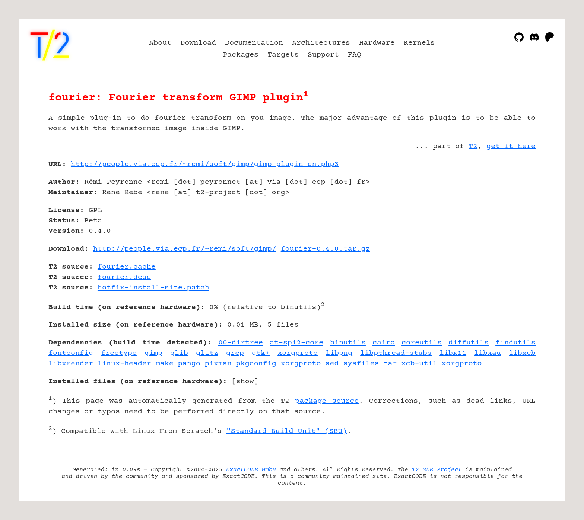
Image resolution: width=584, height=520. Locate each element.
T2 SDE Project (436, 469)
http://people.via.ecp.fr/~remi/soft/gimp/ (184, 249)
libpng (339, 353)
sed (332, 363)
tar (390, 363)
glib (179, 353)
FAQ (354, 55)
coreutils (422, 342)
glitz (207, 353)
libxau (487, 353)
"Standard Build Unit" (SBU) (286, 431)
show (245, 381)
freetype (119, 353)
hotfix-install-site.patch (153, 287)
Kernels (419, 43)
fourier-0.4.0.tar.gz (325, 249)
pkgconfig (256, 363)
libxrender (70, 363)
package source (327, 401)
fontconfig (70, 353)
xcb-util (419, 363)
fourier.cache (127, 267)
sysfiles (361, 363)
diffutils (468, 342)
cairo (383, 342)
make (165, 363)
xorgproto (297, 353)
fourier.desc (124, 277)
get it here (511, 146)
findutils (515, 342)
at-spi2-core (296, 342)
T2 (473, 146)
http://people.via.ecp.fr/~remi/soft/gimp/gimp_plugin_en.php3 (205, 164)
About (160, 43)
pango (189, 363)
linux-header (124, 363)
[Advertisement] (513, 207)
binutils (348, 342)
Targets (283, 55)
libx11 (452, 353)
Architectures (321, 43)
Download (198, 43)
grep (235, 353)
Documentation (254, 43)
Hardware (377, 43)
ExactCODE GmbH (251, 469)
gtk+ (261, 353)
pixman (218, 363)
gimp (153, 353)
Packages (240, 55)
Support (323, 55)
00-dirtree (240, 342)
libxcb (522, 353)
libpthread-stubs (396, 353)
